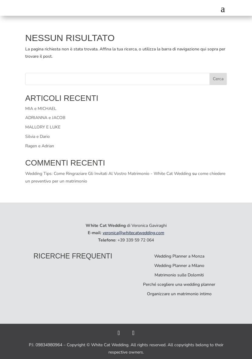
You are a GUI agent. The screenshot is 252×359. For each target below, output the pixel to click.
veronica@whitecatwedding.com (133, 233)
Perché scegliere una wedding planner (179, 284)
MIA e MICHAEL (40, 108)
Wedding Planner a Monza (179, 256)
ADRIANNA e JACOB (45, 118)
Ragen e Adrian (39, 146)
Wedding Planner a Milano (179, 265)
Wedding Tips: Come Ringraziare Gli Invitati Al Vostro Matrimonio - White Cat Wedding (108, 173)
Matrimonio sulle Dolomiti (179, 275)
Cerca (218, 79)
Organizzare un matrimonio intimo (179, 294)
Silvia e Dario (37, 136)
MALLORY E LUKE (42, 127)
